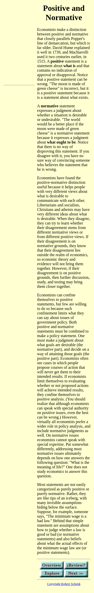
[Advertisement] (19, 119)
